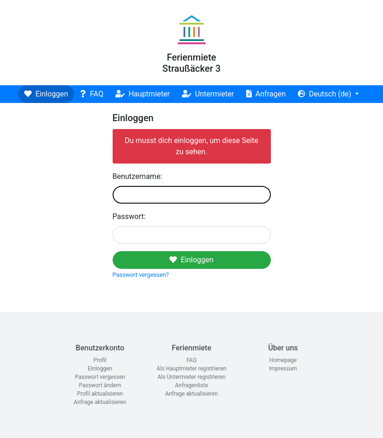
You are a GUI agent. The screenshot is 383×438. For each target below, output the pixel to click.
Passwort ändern (100, 385)
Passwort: (129, 216)
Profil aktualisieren (100, 393)
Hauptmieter (142, 93)
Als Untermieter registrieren (191, 377)
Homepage (283, 360)
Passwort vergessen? (141, 274)
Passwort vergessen (100, 377)
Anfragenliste (191, 385)
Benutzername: (137, 176)
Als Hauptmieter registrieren (192, 368)
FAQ (91, 93)
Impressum (283, 368)
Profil (100, 360)
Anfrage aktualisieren (100, 402)
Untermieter (208, 93)
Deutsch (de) (325, 93)
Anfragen (266, 93)
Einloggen (46, 93)
